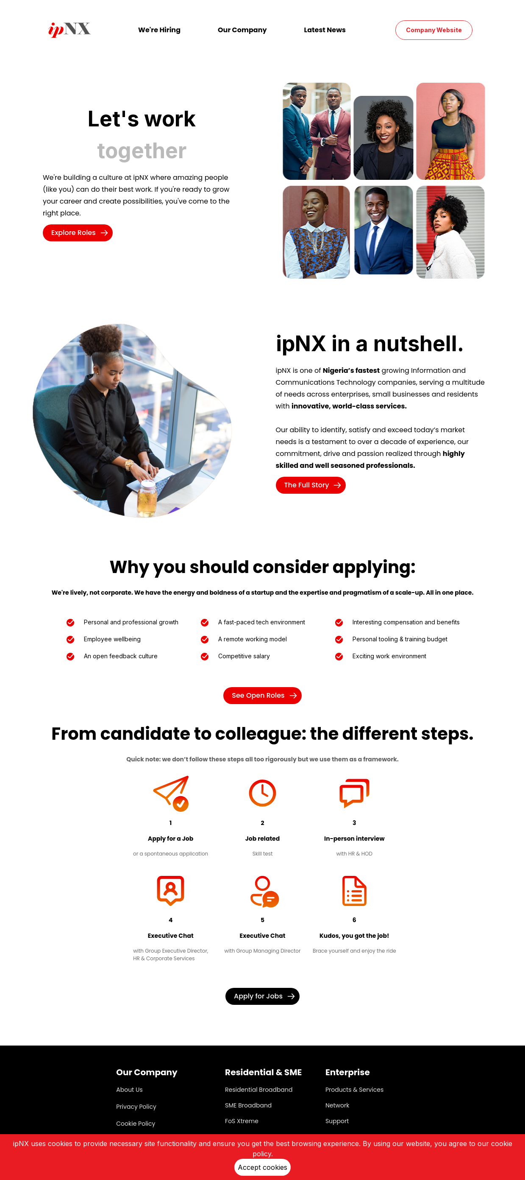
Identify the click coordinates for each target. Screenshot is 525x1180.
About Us (129, 1089)
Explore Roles (82, 233)
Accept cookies (262, 1167)
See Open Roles (266, 695)
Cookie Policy (135, 1123)
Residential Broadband (258, 1089)
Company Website (434, 30)
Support (337, 1121)
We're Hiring (159, 30)
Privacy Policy (136, 1106)
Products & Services (354, 1089)
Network (337, 1105)
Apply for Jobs (267, 996)
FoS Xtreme (241, 1121)
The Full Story (315, 485)
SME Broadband (248, 1105)
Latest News (325, 30)
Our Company (242, 30)
